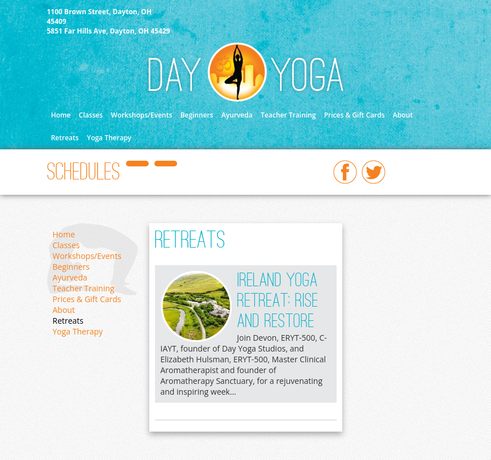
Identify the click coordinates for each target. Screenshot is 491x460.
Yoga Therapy (109, 138)
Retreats (65, 138)
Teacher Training (288, 115)
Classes (91, 115)
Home (61, 115)
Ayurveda (237, 115)
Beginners (197, 115)
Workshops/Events (142, 115)
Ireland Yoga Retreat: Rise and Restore (277, 301)
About (403, 115)
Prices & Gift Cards (354, 115)
